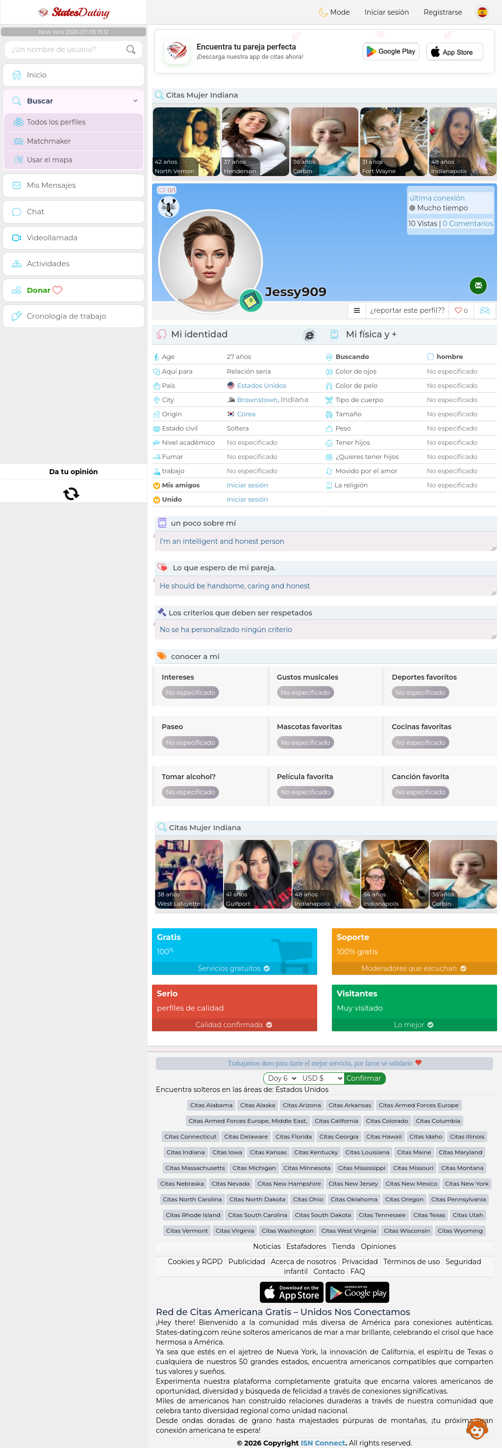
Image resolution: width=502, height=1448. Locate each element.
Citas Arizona (302, 1105)
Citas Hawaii (384, 1136)
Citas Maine (414, 1152)
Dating (73, 12)
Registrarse (443, 12)
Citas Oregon (404, 1199)
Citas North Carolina (192, 1199)
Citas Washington (288, 1230)
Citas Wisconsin (407, 1230)
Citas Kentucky (316, 1152)
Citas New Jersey (353, 1183)
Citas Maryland (460, 1152)
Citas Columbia (438, 1120)
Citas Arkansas (349, 1105)
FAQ (358, 1271)
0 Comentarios (468, 223)
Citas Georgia (339, 1136)
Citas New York (467, 1183)
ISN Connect (323, 1443)
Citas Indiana (186, 1152)
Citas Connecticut (191, 1136)
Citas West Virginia (349, 1230)
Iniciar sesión (387, 12)
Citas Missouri (413, 1167)
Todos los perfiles (49, 122)
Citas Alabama (211, 1105)
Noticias (266, 1246)
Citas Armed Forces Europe (419, 1105)
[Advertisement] (324, 51)
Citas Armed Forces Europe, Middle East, (248, 1120)
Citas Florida (294, 1136)
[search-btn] (131, 49)
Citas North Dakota (257, 1199)
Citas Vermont (187, 1230)
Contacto (329, 1271)
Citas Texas (429, 1215)
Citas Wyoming (460, 1230)
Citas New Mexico (411, 1183)
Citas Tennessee (382, 1215)
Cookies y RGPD (195, 1261)
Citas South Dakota (323, 1215)
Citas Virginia (235, 1230)
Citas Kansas (268, 1152)
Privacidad (360, 1261)
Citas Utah (468, 1215)
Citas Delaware (246, 1136)
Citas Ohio (308, 1199)
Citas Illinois (467, 1136)
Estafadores (306, 1246)
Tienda (343, 1246)
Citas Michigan (254, 1167)
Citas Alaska (257, 1105)
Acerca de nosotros (303, 1261)
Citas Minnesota (307, 1167)
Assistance (477, 1428)
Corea (246, 414)
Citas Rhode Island (193, 1215)
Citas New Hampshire (289, 1183)
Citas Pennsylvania (458, 1199)
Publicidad (246, 1261)
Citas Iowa (227, 1152)
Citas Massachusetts (195, 1167)
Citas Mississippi (361, 1167)
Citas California (336, 1120)
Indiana (295, 399)
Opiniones (378, 1246)
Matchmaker (42, 141)
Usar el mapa (43, 160)
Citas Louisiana (368, 1152)
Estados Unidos (261, 385)
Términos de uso (411, 1261)
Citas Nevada (231, 1183)
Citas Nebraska (182, 1183)
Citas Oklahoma (354, 1199)
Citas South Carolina (257, 1215)
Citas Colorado (387, 1120)
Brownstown (257, 400)
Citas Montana (462, 1167)
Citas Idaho (426, 1136)
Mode (334, 12)
